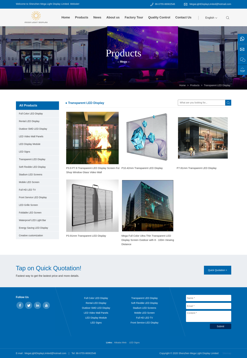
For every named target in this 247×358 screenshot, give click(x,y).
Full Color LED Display (31, 113)
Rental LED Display (29, 121)
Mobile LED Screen (29, 182)
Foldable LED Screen (30, 212)
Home (66, 17)
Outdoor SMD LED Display (33, 128)
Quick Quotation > (217, 270)
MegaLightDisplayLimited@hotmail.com (210, 4)
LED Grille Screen (28, 205)
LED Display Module (30, 144)
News (97, 17)
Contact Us (183, 17)
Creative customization (31, 235)
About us (113, 17)
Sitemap (226, 353)
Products (81, 17)
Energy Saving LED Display (33, 227)
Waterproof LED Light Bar (32, 220)
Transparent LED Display (217, 85)
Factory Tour (134, 17)
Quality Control (159, 17)
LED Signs (24, 151)
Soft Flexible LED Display (32, 167)
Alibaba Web (120, 342)
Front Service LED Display (33, 197)
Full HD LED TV (27, 189)
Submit (220, 326)
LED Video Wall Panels (31, 136)
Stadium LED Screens (30, 174)
